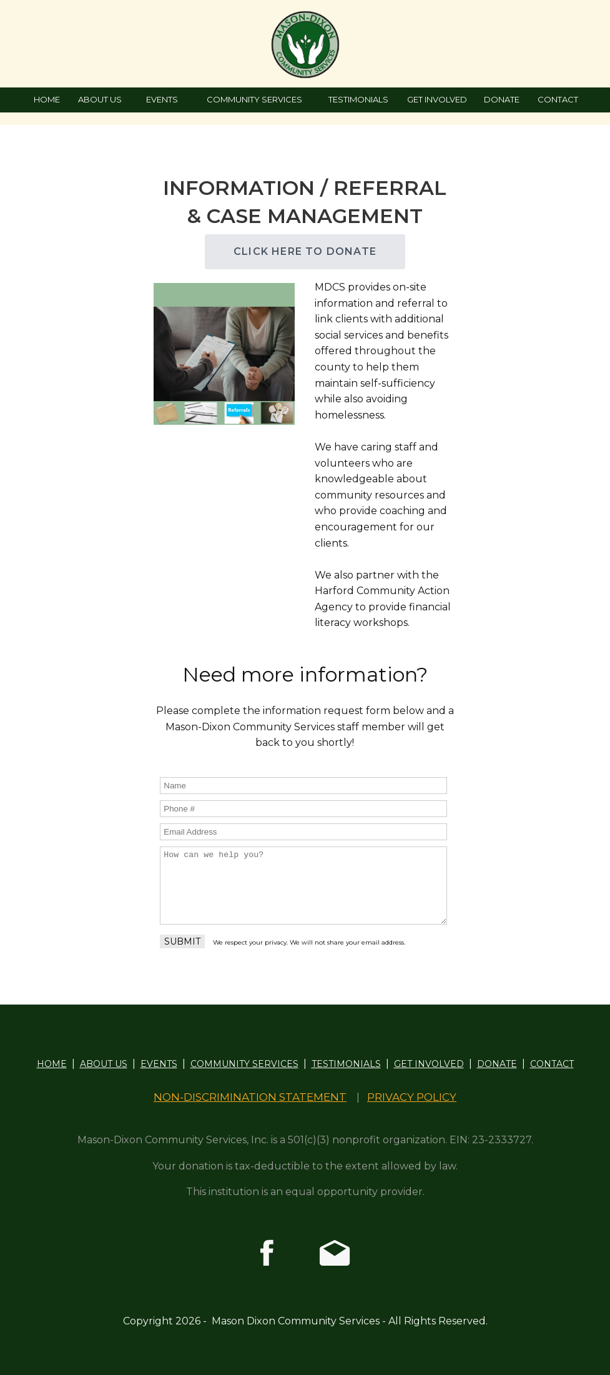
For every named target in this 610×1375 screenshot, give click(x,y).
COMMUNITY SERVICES (254, 99)
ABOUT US (100, 99)
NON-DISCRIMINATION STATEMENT (250, 1097)
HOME (47, 99)
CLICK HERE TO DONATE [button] (305, 251)
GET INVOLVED (437, 99)
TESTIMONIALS (358, 99)
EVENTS (162, 99)
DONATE (501, 99)
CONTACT (558, 99)
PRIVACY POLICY (411, 1097)
